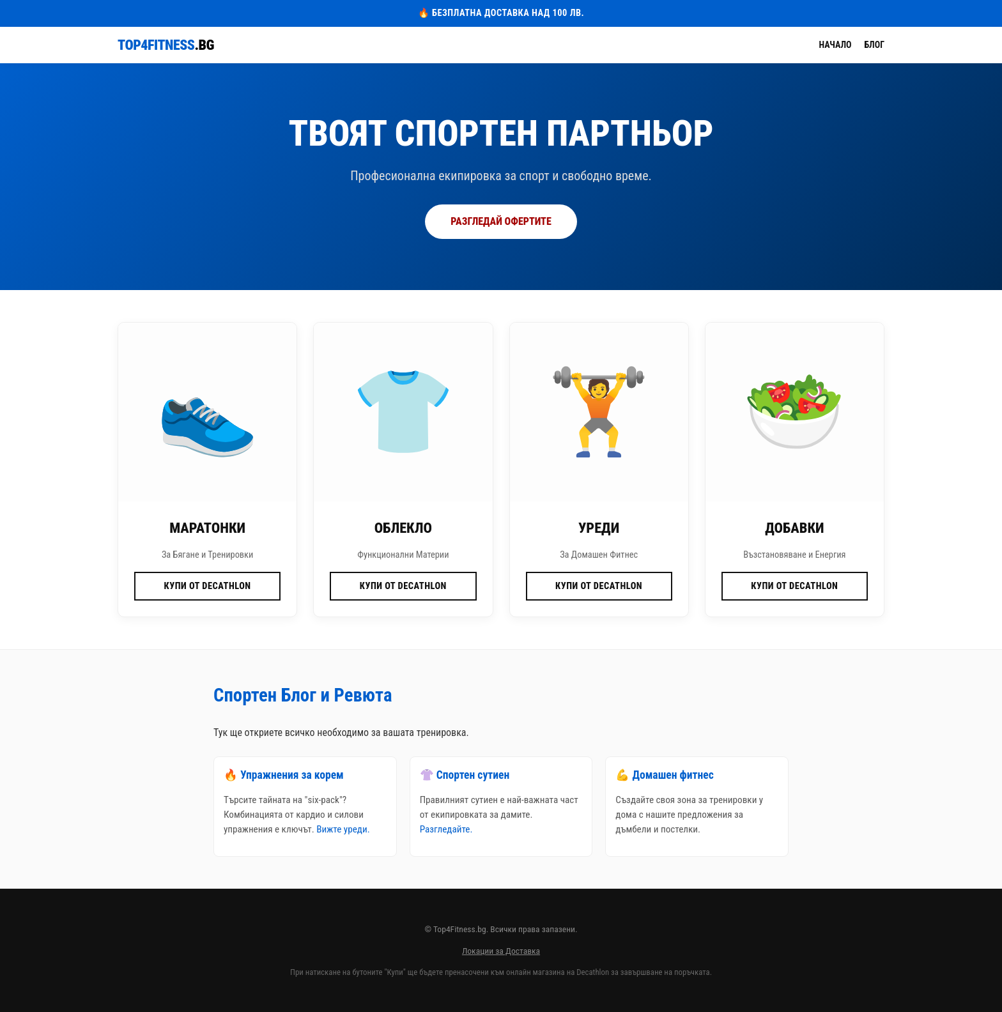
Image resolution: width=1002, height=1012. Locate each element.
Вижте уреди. (342, 829)
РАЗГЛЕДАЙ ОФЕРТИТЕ (501, 221)
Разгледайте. (446, 829)
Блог (874, 45)
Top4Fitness (166, 45)
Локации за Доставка (501, 951)
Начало (835, 45)
